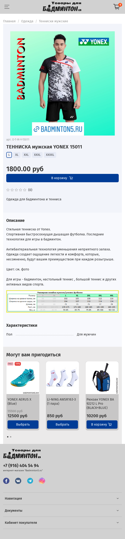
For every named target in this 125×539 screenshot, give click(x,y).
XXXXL (50, 155)
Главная (9, 21)
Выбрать (23, 424)
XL (16, 155)
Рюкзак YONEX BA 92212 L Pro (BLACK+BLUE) (100, 403)
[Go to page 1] (7, 436)
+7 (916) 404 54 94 (21, 465)
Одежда (27, 21)
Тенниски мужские (53, 21)
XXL (26, 155)
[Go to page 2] (10, 436)
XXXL (37, 155)
